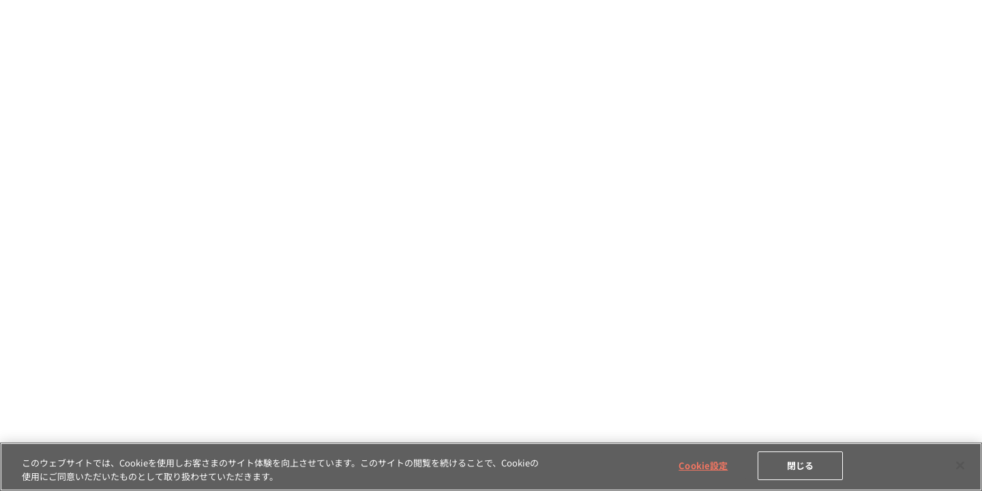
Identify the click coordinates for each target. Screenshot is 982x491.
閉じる (800, 465)
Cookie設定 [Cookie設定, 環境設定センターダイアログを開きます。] (703, 465)
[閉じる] (960, 465)
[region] (491, 467)
